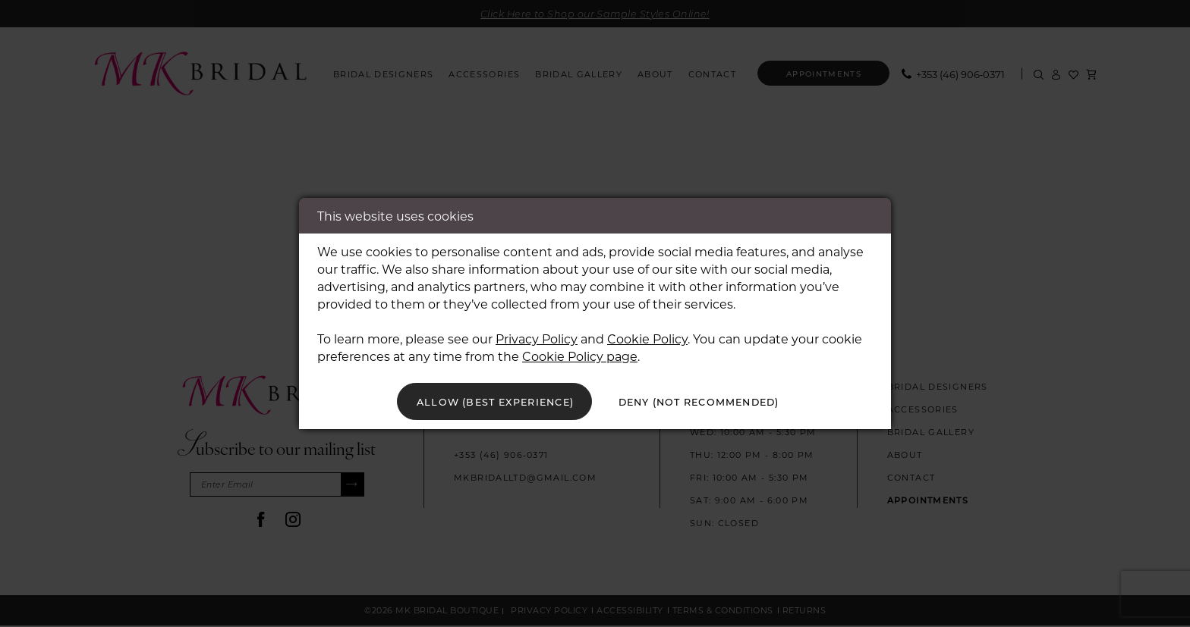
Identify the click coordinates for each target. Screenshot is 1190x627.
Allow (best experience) (482, 401)
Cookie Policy (647, 337)
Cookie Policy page (580, 354)
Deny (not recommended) (710, 401)
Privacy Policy (537, 337)
